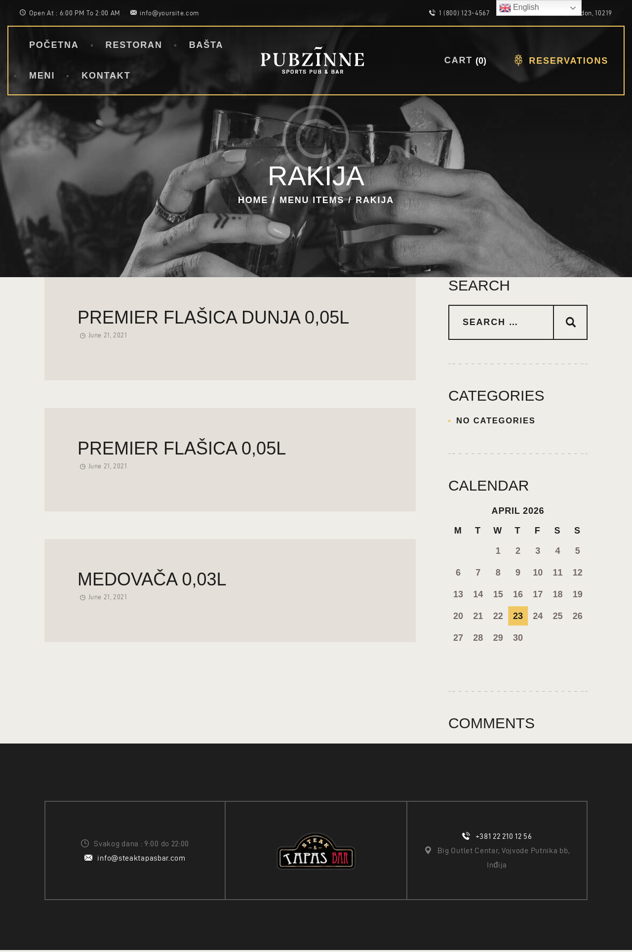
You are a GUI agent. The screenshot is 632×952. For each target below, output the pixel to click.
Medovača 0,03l (152, 579)
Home (253, 200)
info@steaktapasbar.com (141, 859)
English (519, 8)
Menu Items (311, 200)
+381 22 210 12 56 (503, 838)
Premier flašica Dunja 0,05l (213, 317)
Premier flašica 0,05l (182, 448)
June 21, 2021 (107, 335)
